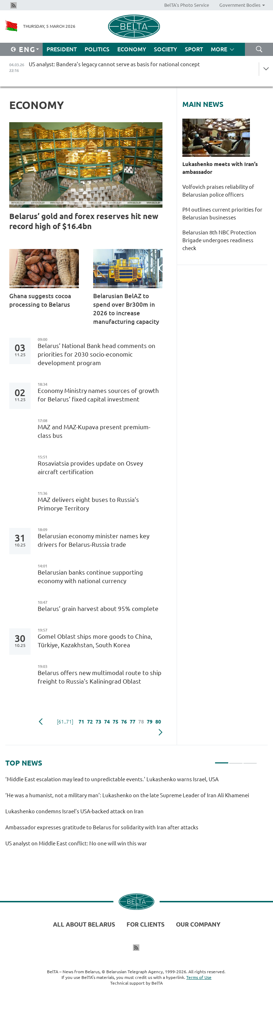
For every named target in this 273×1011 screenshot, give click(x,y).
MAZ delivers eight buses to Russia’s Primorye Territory (88, 504)
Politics (97, 49)
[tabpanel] (131, 814)
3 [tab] (250, 759)
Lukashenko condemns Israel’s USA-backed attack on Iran (74, 811)
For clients (146, 924)
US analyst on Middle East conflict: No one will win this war (76, 843)
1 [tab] (221, 759)
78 (141, 722)
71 (81, 722)
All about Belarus (84, 924)
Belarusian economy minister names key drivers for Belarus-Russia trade (93, 540)
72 (90, 722)
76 (124, 722)
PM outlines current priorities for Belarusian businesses (222, 214)
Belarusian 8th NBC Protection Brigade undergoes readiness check (219, 240)
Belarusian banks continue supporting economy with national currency (90, 576)
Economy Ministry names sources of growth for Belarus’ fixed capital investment (98, 395)
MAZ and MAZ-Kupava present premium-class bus (94, 431)
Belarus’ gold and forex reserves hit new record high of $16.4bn (83, 221)
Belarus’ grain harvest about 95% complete (98, 608)
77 (132, 722)
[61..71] (65, 722)
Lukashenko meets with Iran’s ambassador (220, 168)
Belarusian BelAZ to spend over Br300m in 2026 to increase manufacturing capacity (126, 308)
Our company (198, 924)
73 (98, 722)
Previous (41, 721)
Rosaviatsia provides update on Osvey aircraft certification (90, 467)
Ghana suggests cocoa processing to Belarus (40, 300)
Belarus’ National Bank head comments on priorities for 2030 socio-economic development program (96, 354)
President (62, 49)
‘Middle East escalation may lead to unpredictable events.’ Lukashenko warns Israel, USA (112, 779)
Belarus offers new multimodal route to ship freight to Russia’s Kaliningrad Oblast (99, 677)
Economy (131, 49)
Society (165, 49)
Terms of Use (199, 977)
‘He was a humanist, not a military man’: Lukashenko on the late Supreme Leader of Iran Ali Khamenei (127, 795)
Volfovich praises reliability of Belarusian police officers (218, 191)
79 (149, 722)
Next (160, 732)
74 (107, 722)
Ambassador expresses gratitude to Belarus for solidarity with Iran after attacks (101, 827)
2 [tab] (235, 759)
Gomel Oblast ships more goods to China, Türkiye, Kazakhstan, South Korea (95, 640)
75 (115, 722)
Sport (194, 49)
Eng (27, 49)
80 (158, 722)
